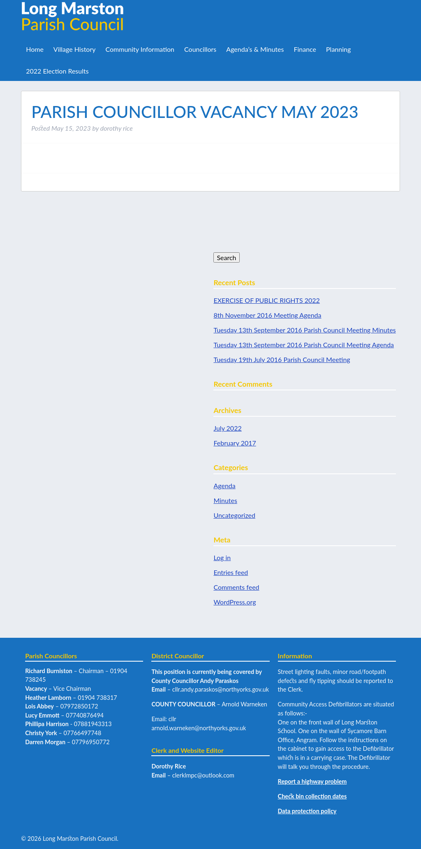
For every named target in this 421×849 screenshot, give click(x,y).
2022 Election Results (57, 71)
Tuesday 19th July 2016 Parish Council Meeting (281, 359)
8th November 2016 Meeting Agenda (267, 315)
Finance (305, 49)
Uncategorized (234, 515)
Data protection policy (307, 810)
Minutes (225, 500)
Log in (222, 557)
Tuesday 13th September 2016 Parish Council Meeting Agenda (303, 344)
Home (35, 49)
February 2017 (234, 443)
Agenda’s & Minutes (255, 49)
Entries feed (230, 572)
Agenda (224, 485)
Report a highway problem (312, 781)
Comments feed (236, 587)
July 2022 (227, 428)
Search (226, 257)
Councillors (200, 49)
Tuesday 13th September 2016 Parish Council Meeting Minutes (304, 330)
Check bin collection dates (312, 796)
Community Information (139, 49)
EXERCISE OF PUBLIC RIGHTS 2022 (266, 300)
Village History (74, 49)
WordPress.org (234, 602)
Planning (338, 49)
